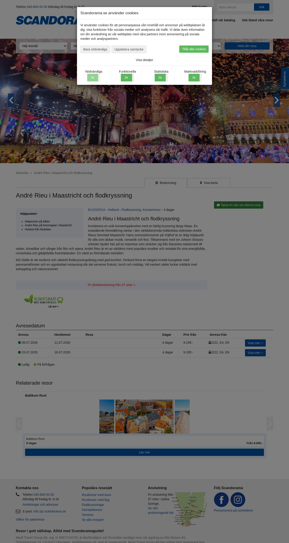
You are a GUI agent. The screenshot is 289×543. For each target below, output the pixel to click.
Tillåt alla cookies (194, 49)
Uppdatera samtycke (128, 49)
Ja (126, 77)
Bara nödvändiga (95, 49)
